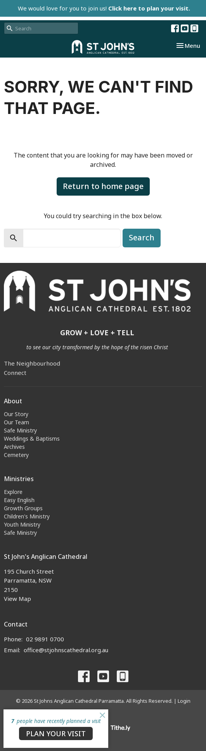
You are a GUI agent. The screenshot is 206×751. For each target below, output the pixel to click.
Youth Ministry (22, 524)
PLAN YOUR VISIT (56, 733)
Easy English (19, 500)
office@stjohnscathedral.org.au (66, 650)
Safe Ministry (20, 430)
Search (141, 237)
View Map (17, 598)
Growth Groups (23, 508)
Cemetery (16, 455)
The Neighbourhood (32, 363)
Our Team (16, 422)
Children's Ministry (27, 516)
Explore (13, 491)
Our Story (16, 414)
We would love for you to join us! (104, 8)
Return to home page (103, 186)
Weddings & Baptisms (32, 438)
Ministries (19, 478)
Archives (14, 446)
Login (184, 700)
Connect (15, 372)
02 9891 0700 (45, 639)
